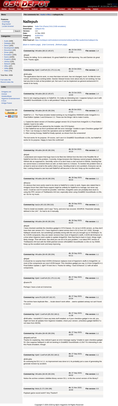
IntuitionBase (6, 96)
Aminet (4, 94)
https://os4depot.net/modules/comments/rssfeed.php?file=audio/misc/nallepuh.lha (66, 40)
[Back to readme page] (32, 45)
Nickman (114, 4)
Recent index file (7, 82)
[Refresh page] (61, 45)
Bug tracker (6, 24)
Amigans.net (6, 92)
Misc (49, 15)
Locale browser (7, 26)
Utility (6, 68)
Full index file (6, 80)
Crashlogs (5, 22)
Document (8, 50)
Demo (6, 46)
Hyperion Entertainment (10, 99)
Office (6, 66)
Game (6, 57)
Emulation (8, 55)
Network (7, 64)
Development (9, 48)
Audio (6, 41)
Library (6, 61)
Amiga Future (6, 103)
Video (6, 71)
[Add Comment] (48, 45)
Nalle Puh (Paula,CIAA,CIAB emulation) (50, 26)
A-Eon (3, 101)
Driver (6, 52)
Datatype (7, 43)
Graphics (7, 59)
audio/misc (39, 35)
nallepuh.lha (39, 29)
